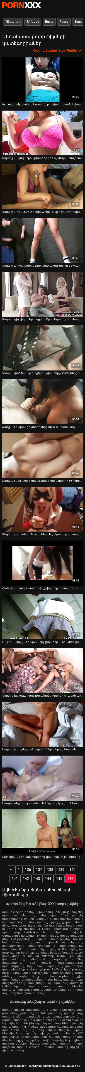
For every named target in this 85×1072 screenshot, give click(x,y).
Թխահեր (13, 21)
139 (61, 870)
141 (15, 879)
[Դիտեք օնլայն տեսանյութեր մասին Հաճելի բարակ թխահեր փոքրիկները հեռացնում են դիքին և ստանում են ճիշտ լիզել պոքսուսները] (42, 563)
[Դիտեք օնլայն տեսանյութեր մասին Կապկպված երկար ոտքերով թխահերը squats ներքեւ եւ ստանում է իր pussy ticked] (42, 347)
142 (26, 879)
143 (37, 879)
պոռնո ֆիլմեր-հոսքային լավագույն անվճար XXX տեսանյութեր (21, 5)
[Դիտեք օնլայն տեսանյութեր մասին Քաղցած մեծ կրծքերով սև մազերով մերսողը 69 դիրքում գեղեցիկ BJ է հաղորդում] (42, 455)
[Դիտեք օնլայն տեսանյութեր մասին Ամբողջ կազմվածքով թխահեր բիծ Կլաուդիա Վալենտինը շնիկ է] (42, 133)
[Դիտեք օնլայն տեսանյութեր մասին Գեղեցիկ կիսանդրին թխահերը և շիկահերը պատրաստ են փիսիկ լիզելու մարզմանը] (42, 509)
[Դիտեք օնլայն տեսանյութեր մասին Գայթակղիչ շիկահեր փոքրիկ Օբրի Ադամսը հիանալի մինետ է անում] (42, 294)
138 (50, 870)
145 (59, 879)
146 (70, 879)
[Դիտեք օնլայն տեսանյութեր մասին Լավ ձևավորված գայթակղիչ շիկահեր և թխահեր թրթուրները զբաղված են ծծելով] (42, 616)
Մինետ (33, 21)
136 (28, 870)
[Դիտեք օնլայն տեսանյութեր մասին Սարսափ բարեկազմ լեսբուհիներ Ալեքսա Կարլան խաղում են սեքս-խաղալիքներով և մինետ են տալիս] (42, 724)
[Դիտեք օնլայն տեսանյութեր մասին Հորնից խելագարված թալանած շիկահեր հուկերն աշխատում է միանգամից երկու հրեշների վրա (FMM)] (42, 670)
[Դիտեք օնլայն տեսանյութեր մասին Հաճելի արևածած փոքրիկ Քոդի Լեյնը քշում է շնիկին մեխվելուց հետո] (42, 186)
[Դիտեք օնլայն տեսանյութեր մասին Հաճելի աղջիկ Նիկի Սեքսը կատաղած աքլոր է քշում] (42, 240)
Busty (49, 21)
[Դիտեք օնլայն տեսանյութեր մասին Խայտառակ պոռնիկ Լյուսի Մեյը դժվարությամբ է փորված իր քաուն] (42, 79)
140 (72, 870)
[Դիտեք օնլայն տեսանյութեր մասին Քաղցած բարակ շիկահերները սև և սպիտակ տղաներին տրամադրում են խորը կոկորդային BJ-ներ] (42, 401)
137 (39, 870)
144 (48, 879)
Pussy (64, 21)
